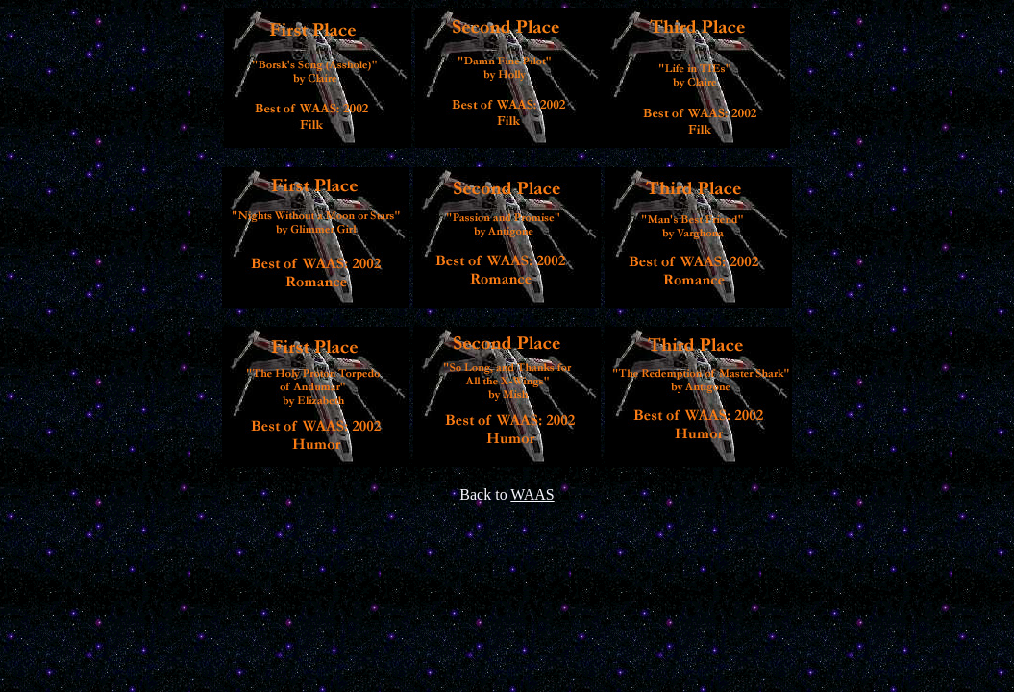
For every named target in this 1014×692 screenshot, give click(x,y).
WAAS (532, 494)
